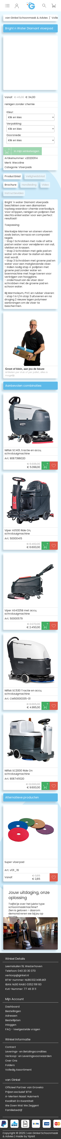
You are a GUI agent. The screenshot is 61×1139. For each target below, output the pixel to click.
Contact (10, 1047)
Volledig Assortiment (18, 1069)
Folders (10, 1065)
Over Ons (11, 1060)
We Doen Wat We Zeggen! (22, 1105)
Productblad (12, 176)
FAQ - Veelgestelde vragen (22, 1029)
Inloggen (10, 1024)
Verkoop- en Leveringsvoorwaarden (28, 1056)
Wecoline (18, 163)
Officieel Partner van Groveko (24, 1087)
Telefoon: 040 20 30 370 (20, 971)
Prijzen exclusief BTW (18, 1092)
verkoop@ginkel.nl (17, 975)
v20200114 (31, 158)
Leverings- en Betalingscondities (26, 1051)
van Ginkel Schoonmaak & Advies (26, 17)
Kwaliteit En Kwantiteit (19, 1101)
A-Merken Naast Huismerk (22, 1096)
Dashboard (12, 1006)
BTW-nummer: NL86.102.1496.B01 (25, 980)
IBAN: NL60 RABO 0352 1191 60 (23, 984)
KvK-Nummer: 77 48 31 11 (20, 989)
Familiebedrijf (13, 1110)
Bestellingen (13, 1011)
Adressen (11, 1015)
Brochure (10, 185)
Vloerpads (25, 167)
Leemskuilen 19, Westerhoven (23, 966)
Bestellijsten (12, 1020)
